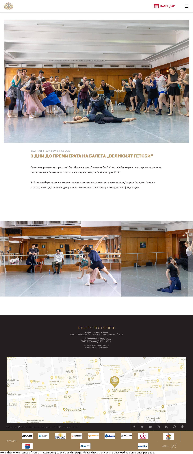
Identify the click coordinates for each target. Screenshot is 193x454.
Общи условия (12, 427)
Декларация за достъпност (70, 427)
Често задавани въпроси (49, 427)
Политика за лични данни (28, 427)
